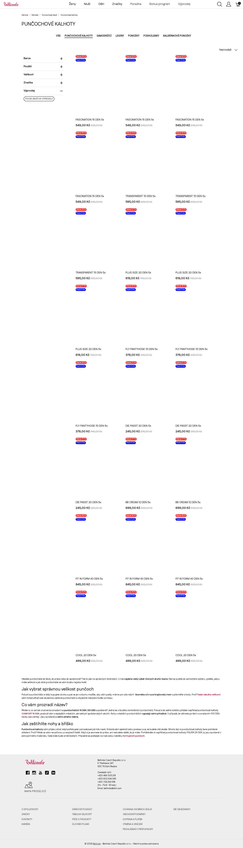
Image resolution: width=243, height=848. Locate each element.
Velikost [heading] (43, 74)
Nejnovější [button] (228, 50)
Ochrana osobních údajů (137, 809)
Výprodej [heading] (43, 90)
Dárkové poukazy (82, 809)
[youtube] (40, 774)
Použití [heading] (43, 66)
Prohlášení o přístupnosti (138, 829)
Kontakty (27, 819)
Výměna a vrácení (132, 824)
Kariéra (26, 824)
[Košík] (238, 4)
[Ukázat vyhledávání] (219, 4)
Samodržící (104, 36)
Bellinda (97, 843)
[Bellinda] (11, 4)
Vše (58, 36)
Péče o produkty (81, 819)
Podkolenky (151, 36)
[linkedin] (53, 774)
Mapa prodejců (35, 787)
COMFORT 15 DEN (30, 713)
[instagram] (34, 774)
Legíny (120, 36)
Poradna (135, 4)
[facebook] (27, 774)
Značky (26, 814)
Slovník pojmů (80, 824)
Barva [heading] (43, 58)
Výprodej (184, 4)
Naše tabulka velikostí (209, 694)
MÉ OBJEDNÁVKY (181, 809)
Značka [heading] (43, 82)
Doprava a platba (132, 819)
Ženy (72, 4)
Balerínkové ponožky (177, 36)
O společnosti (30, 809)
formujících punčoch (133, 735)
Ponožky (133, 36)
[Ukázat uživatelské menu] (228, 4)
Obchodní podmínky (134, 814)
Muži (87, 4)
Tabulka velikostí (82, 814)
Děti (101, 4)
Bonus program (159, 4)
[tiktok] (47, 774)
